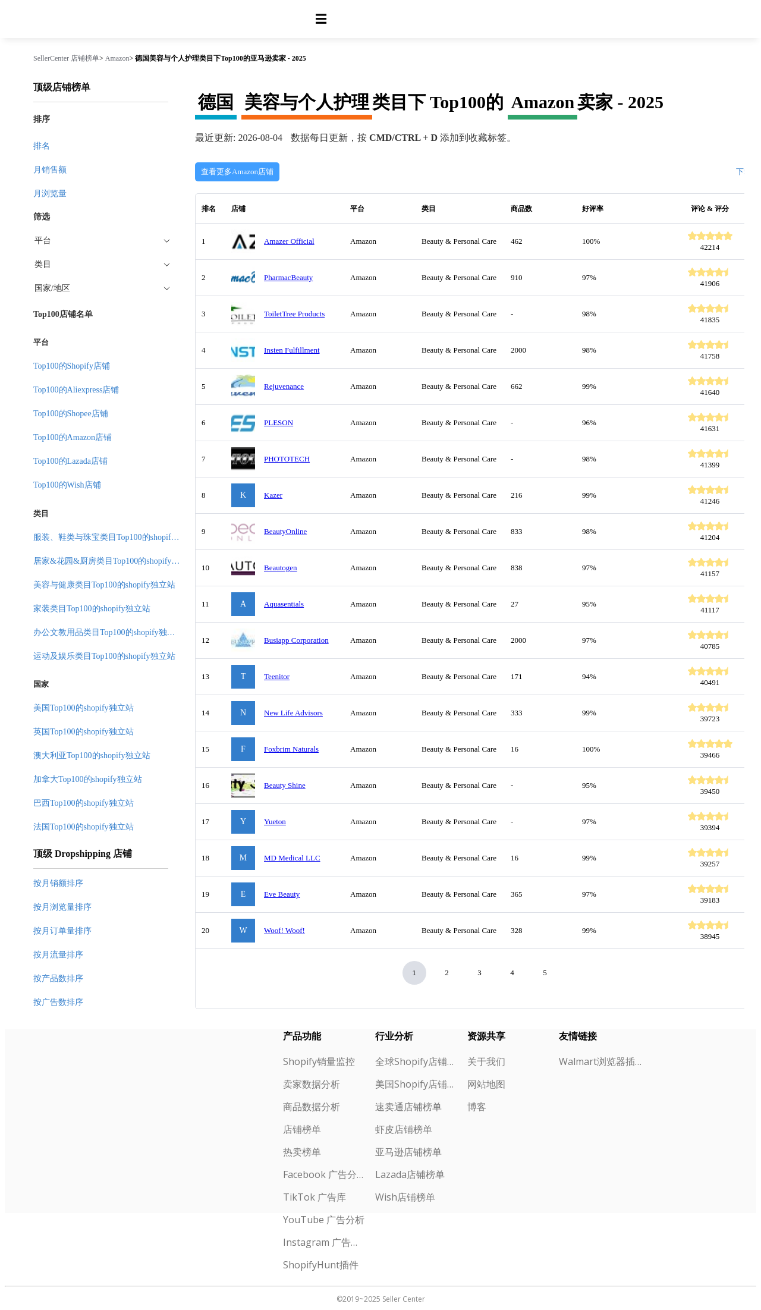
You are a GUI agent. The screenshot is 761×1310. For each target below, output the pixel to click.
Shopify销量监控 (319, 1061)
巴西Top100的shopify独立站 (83, 803)
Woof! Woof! (284, 930)
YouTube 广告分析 (323, 1219)
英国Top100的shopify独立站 (83, 731)
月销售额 (50, 169)
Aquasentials (284, 603)
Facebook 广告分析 (324, 1174)
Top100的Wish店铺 (67, 484)
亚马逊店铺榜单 (408, 1151)
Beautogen (280, 567)
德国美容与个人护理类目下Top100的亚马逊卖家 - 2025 (220, 58)
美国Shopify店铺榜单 (416, 1084)
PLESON (278, 422)
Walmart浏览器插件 (600, 1061)
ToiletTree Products (294, 313)
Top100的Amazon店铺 (72, 437)
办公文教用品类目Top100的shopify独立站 (108, 632)
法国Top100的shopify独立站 (83, 826)
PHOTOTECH (287, 458)
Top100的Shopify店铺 (71, 366)
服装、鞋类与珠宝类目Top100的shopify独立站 (116, 537)
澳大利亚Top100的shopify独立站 (91, 755)
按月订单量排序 (62, 930)
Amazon (117, 58)
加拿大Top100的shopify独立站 (87, 779)
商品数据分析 (311, 1106)
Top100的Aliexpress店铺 (76, 389)
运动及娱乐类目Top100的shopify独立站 (104, 656)
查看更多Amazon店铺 (237, 171)
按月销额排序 (58, 883)
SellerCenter (51, 58)
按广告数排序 (58, 1002)
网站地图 (486, 1084)
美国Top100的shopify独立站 (83, 707)
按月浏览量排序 (62, 907)
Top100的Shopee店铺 (70, 413)
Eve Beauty (282, 894)
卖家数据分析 (311, 1084)
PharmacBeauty (288, 277)
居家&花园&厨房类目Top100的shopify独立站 (114, 561)
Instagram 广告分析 (324, 1242)
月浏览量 (50, 193)
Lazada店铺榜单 (410, 1174)
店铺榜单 (85, 58)
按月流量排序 (58, 954)
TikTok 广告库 (314, 1197)
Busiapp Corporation (296, 640)
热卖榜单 (302, 1151)
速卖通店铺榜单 (408, 1106)
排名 (41, 146)
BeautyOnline (285, 531)
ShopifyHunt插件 (321, 1264)
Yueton (275, 821)
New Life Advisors (293, 712)
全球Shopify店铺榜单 (416, 1061)
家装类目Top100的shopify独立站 (91, 608)
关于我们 (486, 1061)
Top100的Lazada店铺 (70, 461)
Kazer (273, 495)
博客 (476, 1106)
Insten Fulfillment (292, 349)
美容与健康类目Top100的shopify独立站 (104, 584)
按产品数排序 (58, 978)
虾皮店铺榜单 (403, 1129)
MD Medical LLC (292, 857)
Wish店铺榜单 (405, 1197)
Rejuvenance (284, 386)
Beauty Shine (285, 785)
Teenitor (277, 676)
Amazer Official (289, 241)
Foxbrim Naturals (291, 748)
